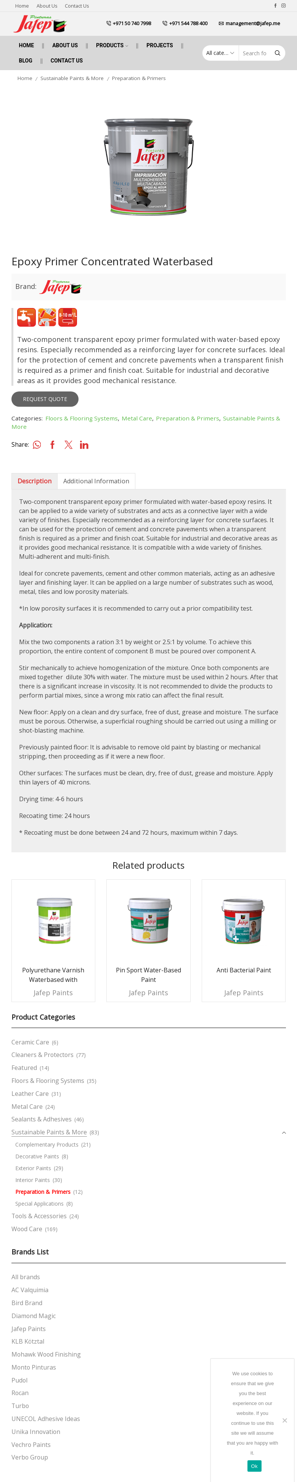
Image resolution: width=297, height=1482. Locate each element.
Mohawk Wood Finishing (46, 1354)
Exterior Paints (33, 1168)
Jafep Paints (53, 992)
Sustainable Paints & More (72, 78)
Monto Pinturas (33, 1367)
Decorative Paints (37, 1156)
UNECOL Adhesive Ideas (45, 1419)
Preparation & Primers (139, 78)
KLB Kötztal (27, 1341)
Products (112, 45)
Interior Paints (32, 1180)
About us (47, 6)
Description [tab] (34, 481)
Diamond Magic (33, 1316)
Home (22, 6)
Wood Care (26, 1229)
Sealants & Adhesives (41, 1119)
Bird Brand (26, 1303)
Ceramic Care (30, 1042)
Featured (24, 1067)
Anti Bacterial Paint (244, 970)
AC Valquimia (29, 1290)
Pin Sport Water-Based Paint (148, 975)
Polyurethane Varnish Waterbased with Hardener (53, 980)
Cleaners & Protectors (42, 1055)
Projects (159, 45)
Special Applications (39, 1203)
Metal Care (137, 418)
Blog (25, 61)
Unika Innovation (35, 1431)
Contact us (77, 6)
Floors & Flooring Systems (81, 418)
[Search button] (277, 53)
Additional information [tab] (96, 481)
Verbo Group (29, 1457)
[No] (284, 1420)
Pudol (19, 1380)
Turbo (20, 1406)
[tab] (34, 481)
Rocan (20, 1393)
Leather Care (30, 1093)
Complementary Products (47, 1144)
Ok (254, 1466)
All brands (25, 1277)
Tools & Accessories (39, 1216)
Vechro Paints (31, 1444)
